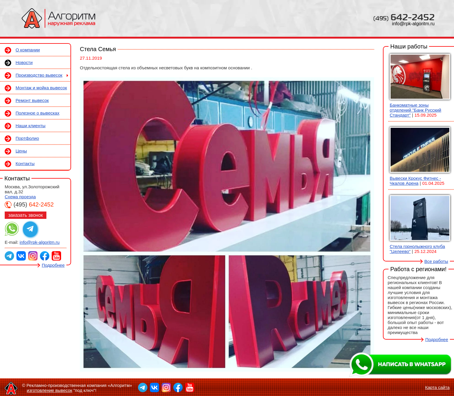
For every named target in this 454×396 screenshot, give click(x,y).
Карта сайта (437, 387)
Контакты (25, 163)
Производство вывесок (39, 75)
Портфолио (27, 138)
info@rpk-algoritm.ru (413, 23)
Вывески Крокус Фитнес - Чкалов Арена (415, 181)
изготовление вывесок (49, 390)
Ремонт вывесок (32, 100)
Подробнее (53, 265)
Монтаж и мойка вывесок (41, 87)
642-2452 (404, 17)
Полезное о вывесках (37, 112)
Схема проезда (20, 196)
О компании (28, 49)
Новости (24, 62)
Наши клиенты (31, 125)
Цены (21, 150)
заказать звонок (25, 215)
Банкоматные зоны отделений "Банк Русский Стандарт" (415, 110)
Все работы (436, 261)
